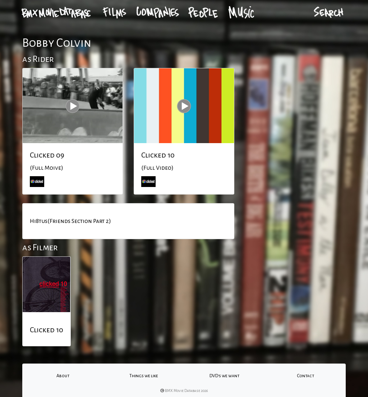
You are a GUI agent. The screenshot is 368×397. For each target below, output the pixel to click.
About (62, 375)
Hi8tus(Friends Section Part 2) (70, 221)
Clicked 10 (158, 155)
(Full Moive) (46, 168)
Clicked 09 (47, 155)
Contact (305, 375)
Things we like (143, 375)
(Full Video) (157, 168)
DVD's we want (224, 375)
